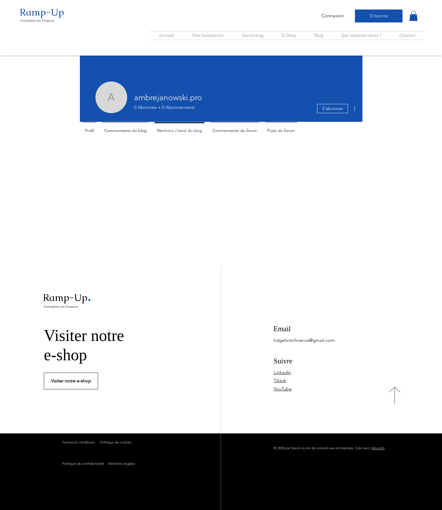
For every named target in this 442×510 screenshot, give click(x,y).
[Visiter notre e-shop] (71, 381)
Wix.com (378, 448)
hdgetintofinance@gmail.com (304, 340)
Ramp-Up (42, 12)
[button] (413, 16)
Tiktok (280, 380)
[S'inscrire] (378, 16)
